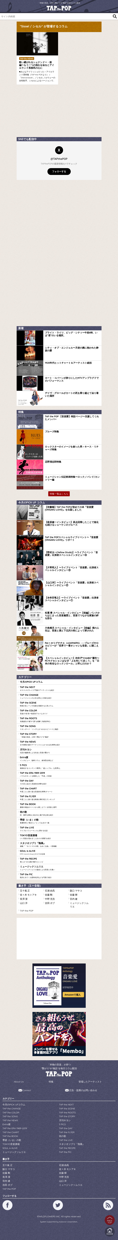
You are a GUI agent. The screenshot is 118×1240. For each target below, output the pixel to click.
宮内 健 (74, 898)
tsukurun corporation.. (68, 1222)
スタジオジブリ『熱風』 (60, 844)
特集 (51, 1081)
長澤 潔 (24, 898)
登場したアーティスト (90, 1081)
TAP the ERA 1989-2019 (60, 774)
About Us (19, 1081)
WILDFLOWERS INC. (49, 1216)
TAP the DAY (60, 782)
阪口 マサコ (76, 890)
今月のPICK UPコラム (31, 681)
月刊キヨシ (60, 751)
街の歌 (60, 813)
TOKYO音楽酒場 (60, 837)
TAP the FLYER (60, 798)
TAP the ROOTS (60, 720)
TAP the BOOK (60, 805)
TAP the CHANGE (60, 696)
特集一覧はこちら (59, 493)
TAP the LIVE (60, 829)
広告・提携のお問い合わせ (83, 1090)
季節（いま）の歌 (60, 821)
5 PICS (60, 766)
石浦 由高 (50, 890)
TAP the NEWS (60, 743)
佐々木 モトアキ (28, 894)
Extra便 (60, 759)
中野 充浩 (50, 898)
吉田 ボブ (50, 903)
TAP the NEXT (60, 688)
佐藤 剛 (49, 894)
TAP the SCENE (60, 704)
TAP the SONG (60, 727)
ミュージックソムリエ (60, 868)
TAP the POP (26, 910)
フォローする (59, 171)
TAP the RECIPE (60, 860)
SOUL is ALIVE (60, 852)
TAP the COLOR (60, 712)
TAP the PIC (60, 876)
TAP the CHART (60, 790)
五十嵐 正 (25, 890)
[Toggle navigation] (112, 8)
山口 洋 (24, 903)
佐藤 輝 (74, 894)
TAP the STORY (60, 735)
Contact (27, 1090)
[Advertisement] (42, 112)
